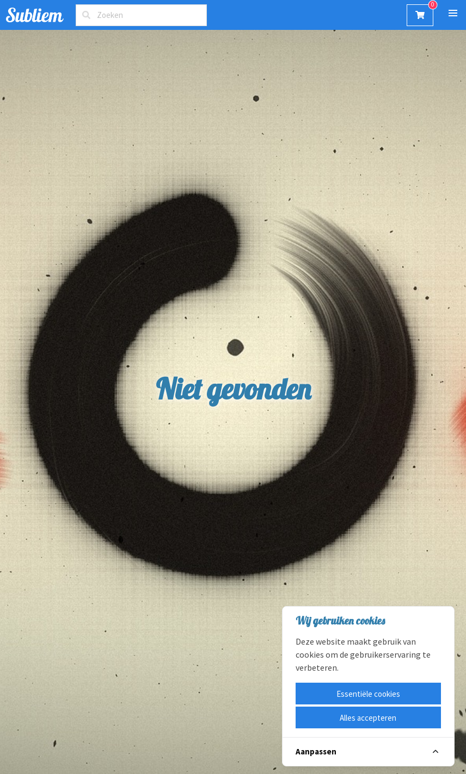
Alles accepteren (368, 718)
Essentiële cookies (368, 694)
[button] (452, 13)
